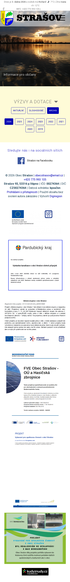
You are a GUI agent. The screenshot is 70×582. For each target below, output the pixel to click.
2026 (8, 121)
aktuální (18, 110)
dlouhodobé (36, 110)
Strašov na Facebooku (35, 160)
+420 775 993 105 (35, 179)
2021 (61, 121)
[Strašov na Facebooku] (4, 9)
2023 (40, 121)
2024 (29, 121)
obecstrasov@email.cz (49, 175)
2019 (40, 129)
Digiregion (56, 196)
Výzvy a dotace (33, 101)
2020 (29, 129)
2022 (50, 121)
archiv (53, 110)
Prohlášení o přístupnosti (22, 192)
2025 (19, 121)
